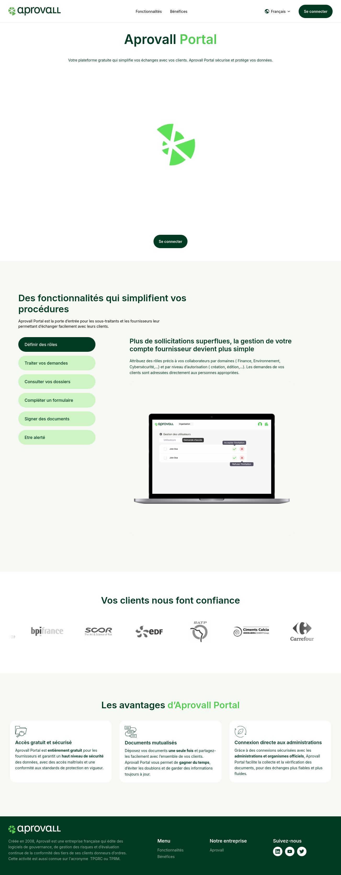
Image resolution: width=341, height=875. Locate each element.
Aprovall (217, 850)
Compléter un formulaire (49, 400)
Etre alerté (35, 437)
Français (275, 11)
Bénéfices (178, 11)
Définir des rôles (41, 344)
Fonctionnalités (149, 11)
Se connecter (315, 11)
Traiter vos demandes (46, 363)
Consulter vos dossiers (47, 381)
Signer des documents (47, 418)
